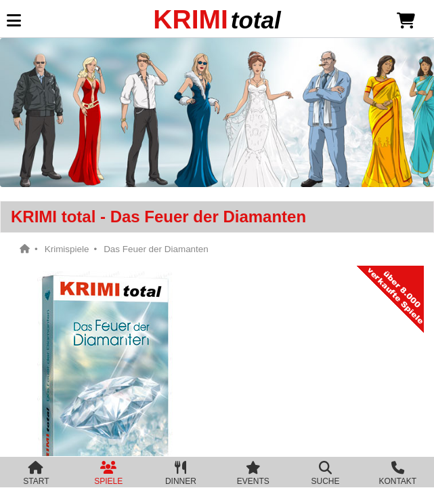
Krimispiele (67, 249)
